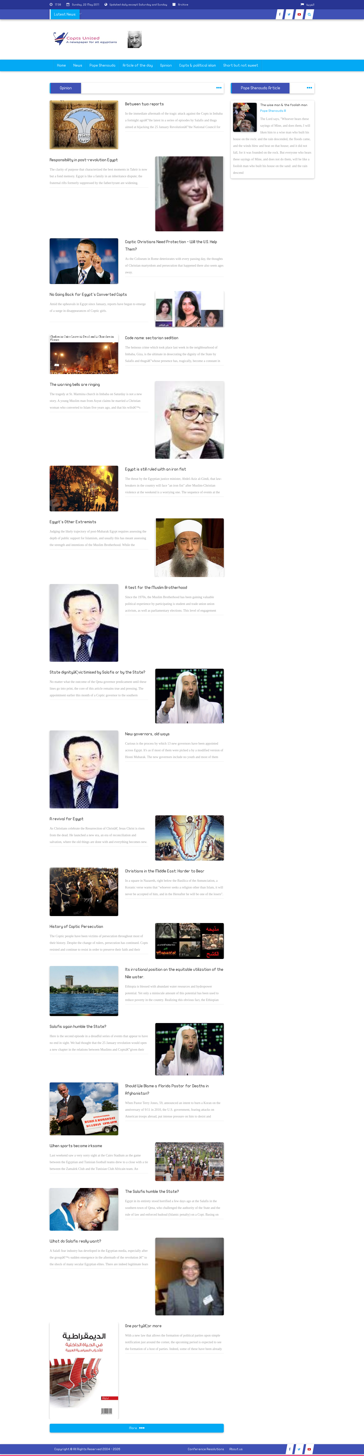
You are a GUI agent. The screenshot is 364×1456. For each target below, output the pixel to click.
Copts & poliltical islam (197, 65)
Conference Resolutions (206, 1449)
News (77, 65)
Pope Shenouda (102, 65)
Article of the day (138, 65)
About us (236, 1449)
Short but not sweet (240, 65)
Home (61, 65)
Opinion (166, 65)
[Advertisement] (342, 146)
